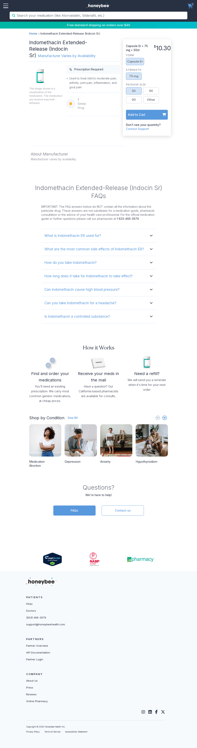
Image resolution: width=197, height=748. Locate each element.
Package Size (136, 84)
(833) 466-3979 (36, 617)
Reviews (31, 694)
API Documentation (38, 652)
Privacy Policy (33, 732)
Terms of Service (52, 732)
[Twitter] (163, 712)
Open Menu (5, 6)
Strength (134, 69)
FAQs (74, 510)
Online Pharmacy (37, 701)
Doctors (31, 610)
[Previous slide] (157, 417)
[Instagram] (143, 712)
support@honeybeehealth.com (45, 624)
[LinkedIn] (150, 712)
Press (29, 687)
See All (73, 418)
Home (33, 33)
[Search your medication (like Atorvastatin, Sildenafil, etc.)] (101, 15)
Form (130, 55)
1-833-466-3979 (128, 218)
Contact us (123, 510)
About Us (32, 680)
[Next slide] (164, 417)
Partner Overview (37, 645)
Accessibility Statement (76, 732)
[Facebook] (156, 712)
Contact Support (137, 128)
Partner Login (34, 659)
